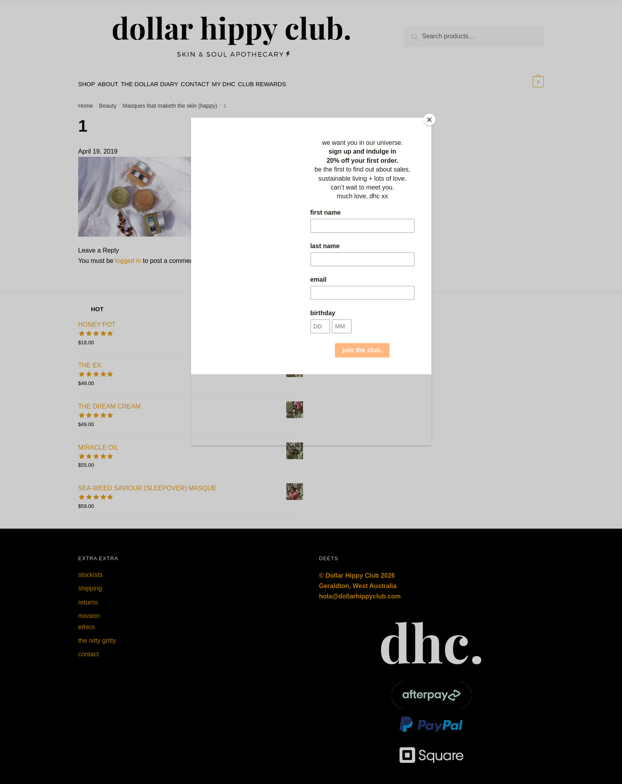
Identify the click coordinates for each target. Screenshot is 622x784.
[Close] (429, 120)
